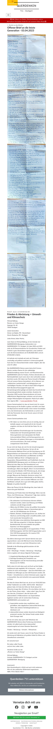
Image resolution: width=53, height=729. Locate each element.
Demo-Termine (22, 723)
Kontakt (33, 723)
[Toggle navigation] (8, 15)
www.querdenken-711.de (29, 401)
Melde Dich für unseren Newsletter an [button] (26, 717)
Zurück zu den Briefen (15, 25)
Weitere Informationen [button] (26, 690)
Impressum (15, 721)
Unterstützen (12, 2)
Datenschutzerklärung (31, 721)
